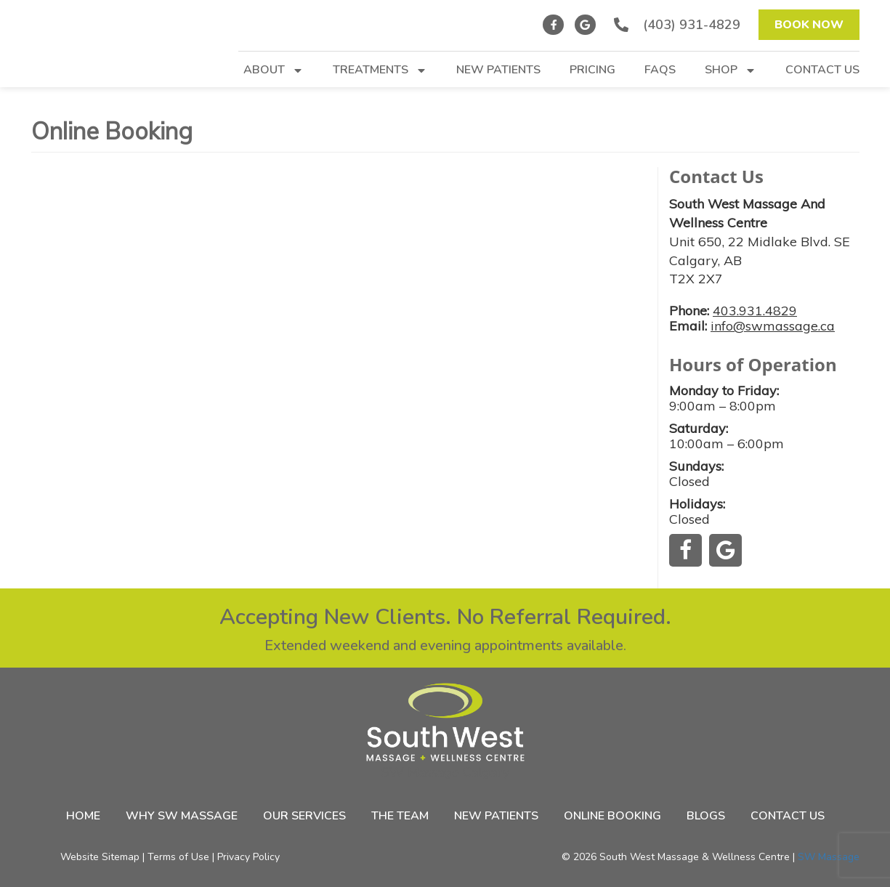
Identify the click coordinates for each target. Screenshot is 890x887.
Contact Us (822, 70)
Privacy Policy (248, 857)
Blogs (706, 816)
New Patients (498, 70)
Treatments (380, 70)
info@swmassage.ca (773, 325)
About (273, 70)
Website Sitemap (99, 857)
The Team (400, 816)
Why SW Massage (182, 816)
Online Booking (612, 816)
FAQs (660, 70)
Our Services (304, 816)
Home (83, 816)
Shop (730, 70)
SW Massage (828, 857)
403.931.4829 (755, 310)
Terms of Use (178, 857)
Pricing (592, 70)
